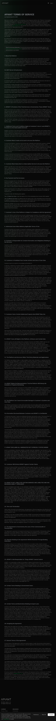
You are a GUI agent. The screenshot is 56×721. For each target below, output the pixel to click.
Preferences (36, 714)
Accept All (51, 714)
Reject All (44, 714)
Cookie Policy (6, 719)
